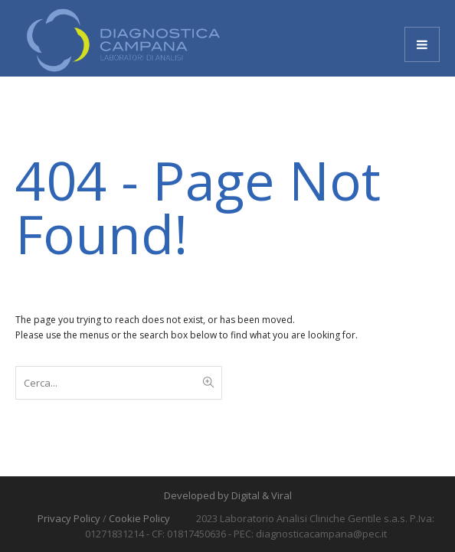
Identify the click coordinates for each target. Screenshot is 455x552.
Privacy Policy (69, 518)
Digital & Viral (261, 495)
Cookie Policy (139, 518)
